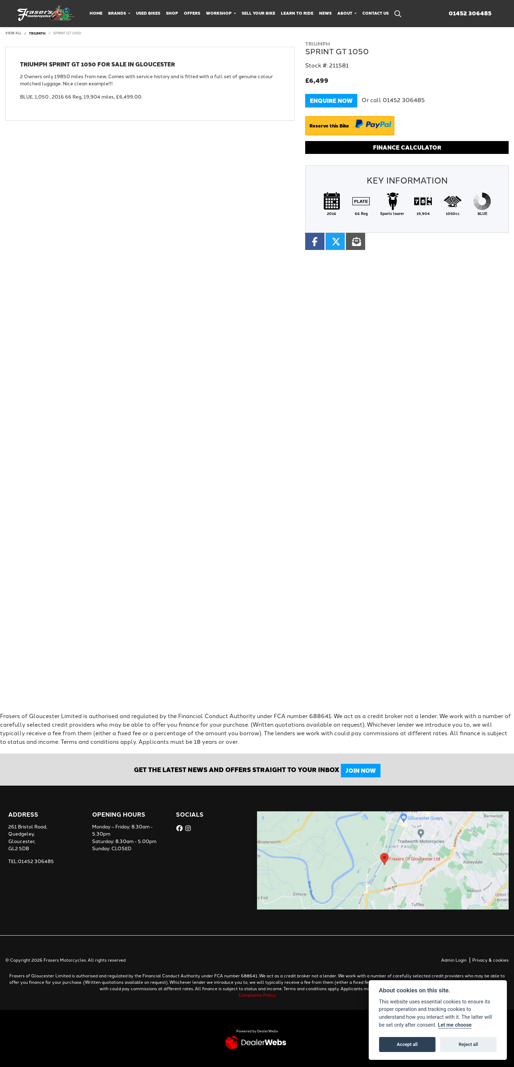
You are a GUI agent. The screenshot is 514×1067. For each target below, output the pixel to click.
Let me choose (455, 1025)
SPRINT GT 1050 (67, 33)
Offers (192, 13)
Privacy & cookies (490, 960)
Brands (117, 13)
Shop (172, 13)
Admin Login (454, 960)
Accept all (407, 1044)
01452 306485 (470, 13)
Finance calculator (407, 147)
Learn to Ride (297, 13)
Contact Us (375, 13)
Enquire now (331, 100)
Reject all (468, 1044)
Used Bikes (148, 13)
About (345, 13)
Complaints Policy (257, 995)
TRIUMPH (37, 33)
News (325, 13)
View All (13, 33)
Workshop (219, 13)
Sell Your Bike (258, 13)
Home (96, 13)
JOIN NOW (365, 770)
